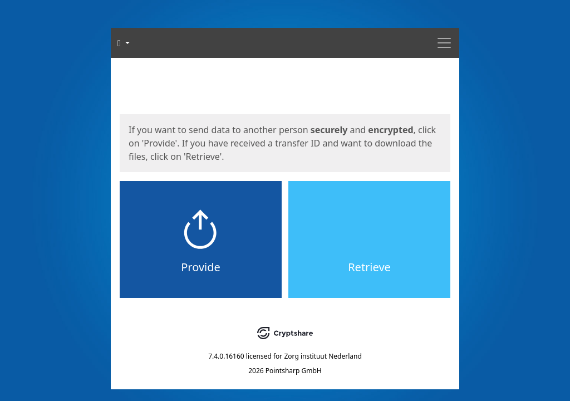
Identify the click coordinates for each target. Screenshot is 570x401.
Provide (200, 267)
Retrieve (369, 267)
